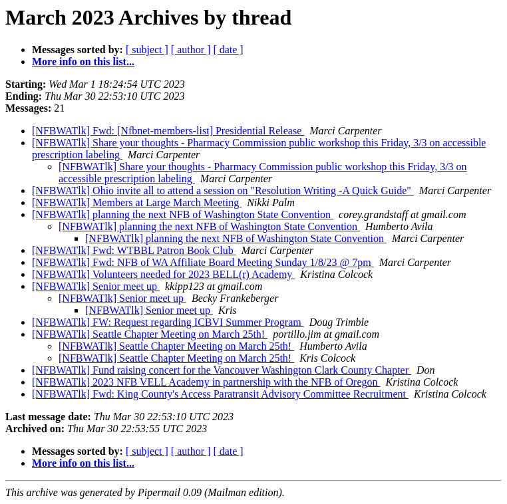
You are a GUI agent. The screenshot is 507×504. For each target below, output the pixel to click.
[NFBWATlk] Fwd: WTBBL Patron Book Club (134, 250)
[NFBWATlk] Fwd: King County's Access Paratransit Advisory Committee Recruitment (220, 394)
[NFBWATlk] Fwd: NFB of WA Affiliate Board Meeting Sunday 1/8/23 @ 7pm (203, 262)
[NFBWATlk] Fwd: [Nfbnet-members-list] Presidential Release (168, 130)
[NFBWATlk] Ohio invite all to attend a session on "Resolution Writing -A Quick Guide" (223, 190)
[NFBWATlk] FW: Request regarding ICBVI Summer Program (168, 322)
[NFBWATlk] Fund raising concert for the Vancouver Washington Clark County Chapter (221, 370)
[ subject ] (147, 49)
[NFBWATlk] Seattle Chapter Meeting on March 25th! (149, 334)
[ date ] (228, 49)
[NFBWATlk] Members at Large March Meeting (137, 202)
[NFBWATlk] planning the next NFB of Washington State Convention (182, 214)
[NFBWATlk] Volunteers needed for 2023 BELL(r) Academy (163, 274)
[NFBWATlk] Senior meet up (96, 286)
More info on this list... (83, 61)
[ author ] (191, 49)
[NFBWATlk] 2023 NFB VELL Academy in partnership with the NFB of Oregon (206, 382)
